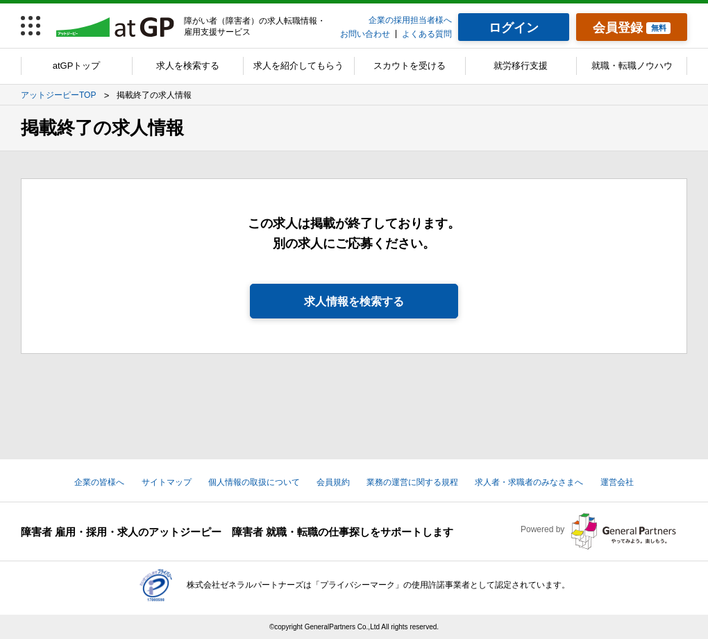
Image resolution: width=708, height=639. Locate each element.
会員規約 (333, 482)
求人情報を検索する (354, 301)
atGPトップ (77, 65)
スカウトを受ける (409, 65)
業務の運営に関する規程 (412, 482)
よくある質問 (427, 34)
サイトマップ (167, 482)
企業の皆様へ (99, 482)
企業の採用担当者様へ (410, 20)
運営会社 (617, 482)
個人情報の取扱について (254, 482)
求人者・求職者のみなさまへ (529, 482)
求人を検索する (187, 65)
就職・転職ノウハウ (632, 65)
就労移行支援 (521, 65)
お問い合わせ (365, 34)
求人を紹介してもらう (298, 65)
